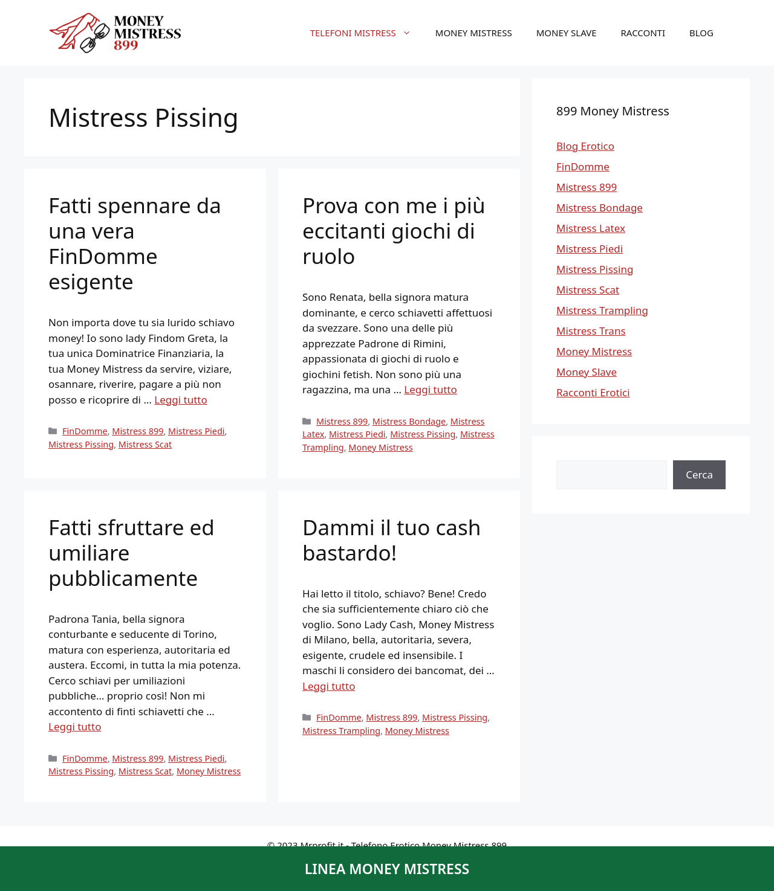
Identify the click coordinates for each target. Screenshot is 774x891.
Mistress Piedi (196, 431)
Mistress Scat (145, 444)
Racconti (643, 33)
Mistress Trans (591, 331)
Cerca (699, 474)
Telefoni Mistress (366, 32)
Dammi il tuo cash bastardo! (391, 540)
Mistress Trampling (341, 730)
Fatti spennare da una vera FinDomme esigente (134, 243)
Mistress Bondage (409, 421)
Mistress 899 (137, 431)
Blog (701, 33)
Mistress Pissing (81, 444)
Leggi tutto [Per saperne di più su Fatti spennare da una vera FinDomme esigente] (180, 400)
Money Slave (566, 33)
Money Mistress (473, 33)
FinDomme (85, 431)
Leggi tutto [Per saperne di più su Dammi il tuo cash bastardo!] (328, 686)
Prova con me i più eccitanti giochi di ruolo (394, 230)
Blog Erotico (585, 146)
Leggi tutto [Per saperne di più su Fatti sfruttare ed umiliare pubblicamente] (74, 726)
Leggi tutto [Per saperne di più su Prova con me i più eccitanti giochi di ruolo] (430, 389)
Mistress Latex (590, 228)
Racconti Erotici (593, 392)
